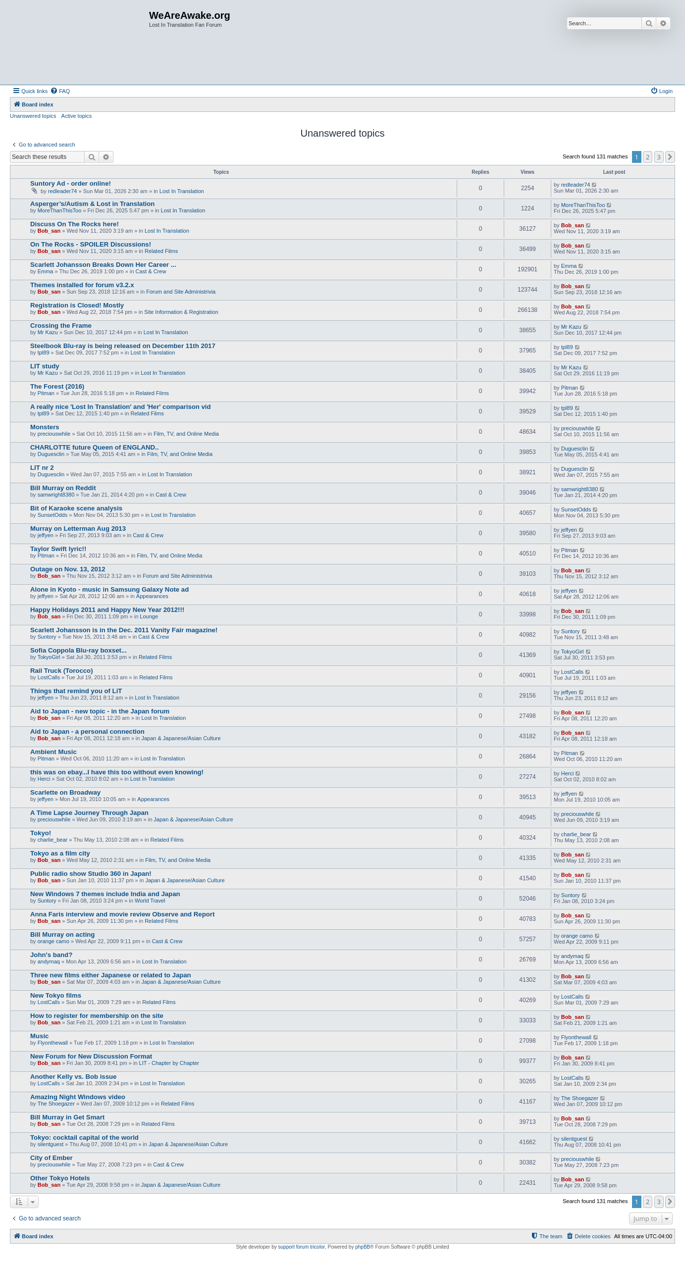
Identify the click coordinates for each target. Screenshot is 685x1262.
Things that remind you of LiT (76, 691)
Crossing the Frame (61, 325)
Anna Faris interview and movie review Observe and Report (122, 914)
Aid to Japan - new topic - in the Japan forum (99, 711)
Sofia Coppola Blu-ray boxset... (78, 650)
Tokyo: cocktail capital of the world (84, 1137)
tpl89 (44, 352)
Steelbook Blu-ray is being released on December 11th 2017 (122, 346)
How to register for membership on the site (96, 1015)
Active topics (76, 116)
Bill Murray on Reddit (63, 488)
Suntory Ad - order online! (70, 183)
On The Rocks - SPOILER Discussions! (90, 244)
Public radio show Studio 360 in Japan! (91, 873)
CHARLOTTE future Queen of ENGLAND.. (94, 447)
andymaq (49, 961)
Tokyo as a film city (60, 853)
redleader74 (62, 191)
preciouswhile (54, 434)
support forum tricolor (301, 1247)
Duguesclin (51, 454)
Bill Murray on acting (62, 934)
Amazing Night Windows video (77, 1097)
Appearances (152, 596)
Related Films (161, 251)
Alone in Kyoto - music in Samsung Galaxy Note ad (109, 589)
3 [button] (659, 156)
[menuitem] (60, 91)
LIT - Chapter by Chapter (169, 1063)
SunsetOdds (53, 515)
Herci (44, 779)
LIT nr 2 (42, 467)
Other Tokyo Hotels (60, 1178)
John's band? (51, 955)
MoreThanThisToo (60, 210)
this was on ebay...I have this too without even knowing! (117, 772)
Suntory (47, 637)
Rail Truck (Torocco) (61, 670)
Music (39, 1036)
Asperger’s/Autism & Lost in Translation (92, 203)
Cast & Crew (151, 271)
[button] (670, 157)
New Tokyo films (55, 995)
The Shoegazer (56, 1104)
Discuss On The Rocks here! (74, 224)
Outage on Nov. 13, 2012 (67, 569)
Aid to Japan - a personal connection (87, 731)
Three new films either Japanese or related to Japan (110, 975)
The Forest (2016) (57, 386)
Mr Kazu (48, 332)
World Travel (150, 901)
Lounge (149, 616)
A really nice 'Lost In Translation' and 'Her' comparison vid (120, 406)
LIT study (44, 366)
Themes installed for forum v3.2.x (82, 285)
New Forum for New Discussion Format (91, 1056)
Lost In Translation (181, 191)
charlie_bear (53, 840)
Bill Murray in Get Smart (67, 1117)
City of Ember (51, 1157)
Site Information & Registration (181, 312)
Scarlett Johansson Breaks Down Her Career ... (103, 264)
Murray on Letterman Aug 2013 (78, 528)
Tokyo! (40, 833)
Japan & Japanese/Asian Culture (180, 738)
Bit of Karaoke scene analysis (76, 508)
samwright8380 (56, 495)
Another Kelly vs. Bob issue (73, 1076)
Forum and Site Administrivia (180, 292)
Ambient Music (53, 752)
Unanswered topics (33, 116)
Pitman (46, 393)
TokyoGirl (49, 657)
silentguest (51, 1144)
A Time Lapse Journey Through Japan (89, 812)
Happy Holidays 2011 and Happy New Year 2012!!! (107, 609)
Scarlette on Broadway (65, 792)
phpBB (362, 1247)
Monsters (44, 427)
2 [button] (647, 156)
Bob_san (49, 231)
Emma (45, 271)
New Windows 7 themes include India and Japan (105, 894)
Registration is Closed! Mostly (77, 305)
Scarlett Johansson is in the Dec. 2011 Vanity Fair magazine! (123, 630)
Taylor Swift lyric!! (58, 549)
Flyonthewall (53, 1043)
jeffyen (45, 535)
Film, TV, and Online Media (186, 434)
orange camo (53, 941)
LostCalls (49, 677)
